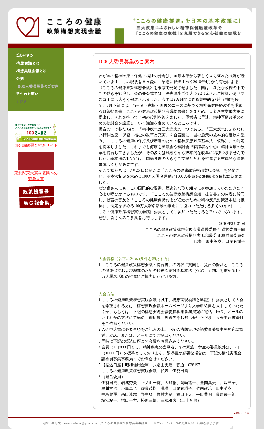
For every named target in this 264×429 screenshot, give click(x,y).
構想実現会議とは (36, 71)
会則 (36, 79)
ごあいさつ (36, 55)
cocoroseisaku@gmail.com (80, 423)
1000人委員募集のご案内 (36, 86)
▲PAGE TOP (241, 413)
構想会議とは (36, 63)
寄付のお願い (36, 94)
